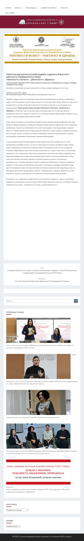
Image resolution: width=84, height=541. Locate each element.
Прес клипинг (10, 13)
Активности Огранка (48, 8)
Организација (30, 8)
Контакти (64, 8)
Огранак (17, 8)
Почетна (8, 8)
